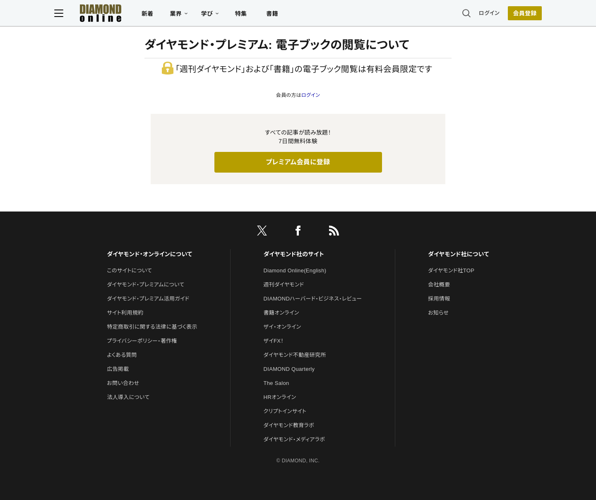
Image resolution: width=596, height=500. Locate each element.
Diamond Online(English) (295, 270)
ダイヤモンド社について (458, 254)
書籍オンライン (281, 313)
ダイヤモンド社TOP (451, 270)
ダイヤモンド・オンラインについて (149, 254)
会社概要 (439, 284)
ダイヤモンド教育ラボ (289, 425)
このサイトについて (129, 270)
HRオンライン (280, 397)
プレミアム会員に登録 (298, 162)
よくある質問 (122, 355)
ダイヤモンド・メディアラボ (294, 439)
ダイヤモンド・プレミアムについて (145, 284)
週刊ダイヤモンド (284, 284)
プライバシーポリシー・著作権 (142, 341)
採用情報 (439, 299)
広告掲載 (118, 369)
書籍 (292, 15)
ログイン (469, 14)
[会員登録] (505, 14)
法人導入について (128, 397)
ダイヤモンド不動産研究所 (295, 355)
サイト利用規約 (125, 313)
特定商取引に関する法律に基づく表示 (152, 327)
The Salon (276, 383)
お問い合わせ (123, 383)
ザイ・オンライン (282, 327)
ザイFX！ (274, 341)
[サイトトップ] (112, 14)
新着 (167, 15)
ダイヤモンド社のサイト (294, 254)
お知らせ (438, 313)
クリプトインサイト (285, 411)
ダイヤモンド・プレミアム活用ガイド (148, 299)
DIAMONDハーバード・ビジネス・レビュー (313, 299)
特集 (261, 15)
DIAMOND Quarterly (289, 369)
